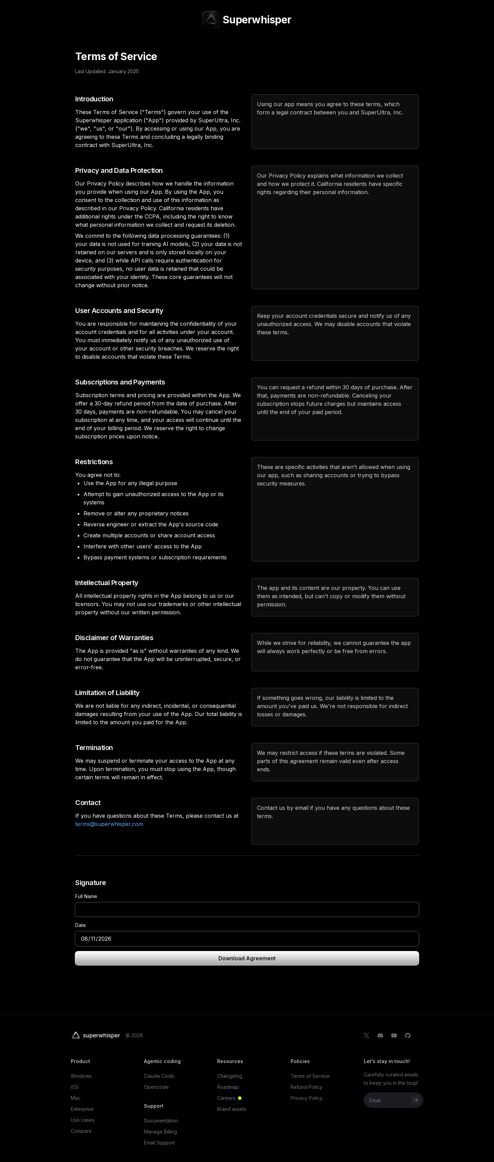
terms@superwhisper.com (109, 823)
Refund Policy (306, 1087)
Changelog (229, 1076)
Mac (75, 1098)
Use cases (82, 1120)
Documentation (161, 1121)
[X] (366, 1035)
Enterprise (82, 1109)
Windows (81, 1076)
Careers (233, 1098)
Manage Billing (160, 1132)
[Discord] (380, 1035)
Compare (81, 1131)
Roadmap (228, 1087)
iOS (75, 1087)
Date (80, 925)
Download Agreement (247, 958)
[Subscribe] (415, 1100)
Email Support (159, 1143)
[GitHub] (408, 1035)
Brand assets (231, 1109)
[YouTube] (394, 1035)
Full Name (86, 896)
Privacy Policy (307, 1098)
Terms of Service (310, 1076)
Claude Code (159, 1076)
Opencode (156, 1087)
